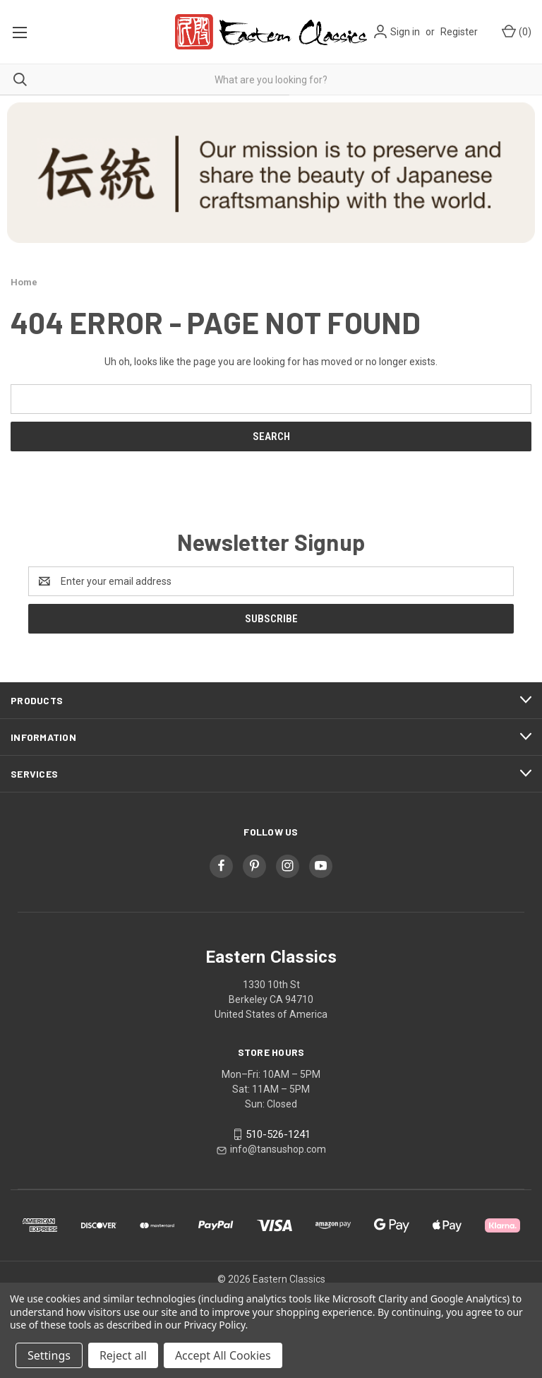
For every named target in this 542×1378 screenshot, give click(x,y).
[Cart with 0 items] (515, 32)
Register (459, 31)
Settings (49, 1355)
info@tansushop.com (278, 1149)
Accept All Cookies (223, 1355)
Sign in (405, 31)
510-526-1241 (278, 1134)
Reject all (123, 1355)
